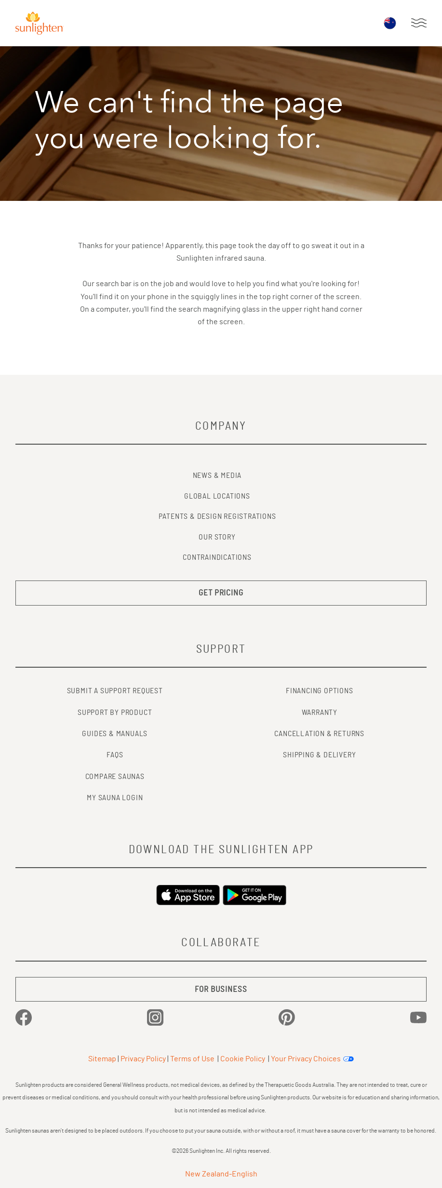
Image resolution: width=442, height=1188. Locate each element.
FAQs (115, 755)
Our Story (217, 537)
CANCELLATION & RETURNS (319, 734)
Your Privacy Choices (306, 1059)
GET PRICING (221, 593)
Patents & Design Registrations (217, 516)
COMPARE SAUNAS (115, 776)
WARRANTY (319, 712)
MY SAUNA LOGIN (115, 798)
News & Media (217, 475)
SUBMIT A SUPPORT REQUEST (115, 691)
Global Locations (217, 496)
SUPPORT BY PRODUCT (115, 712)
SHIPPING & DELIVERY (319, 755)
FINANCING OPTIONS (319, 691)
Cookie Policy (242, 1059)
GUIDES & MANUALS (114, 734)
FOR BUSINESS (221, 989)
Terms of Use (192, 1059)
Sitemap (102, 1059)
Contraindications (217, 557)
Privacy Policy (143, 1059)
